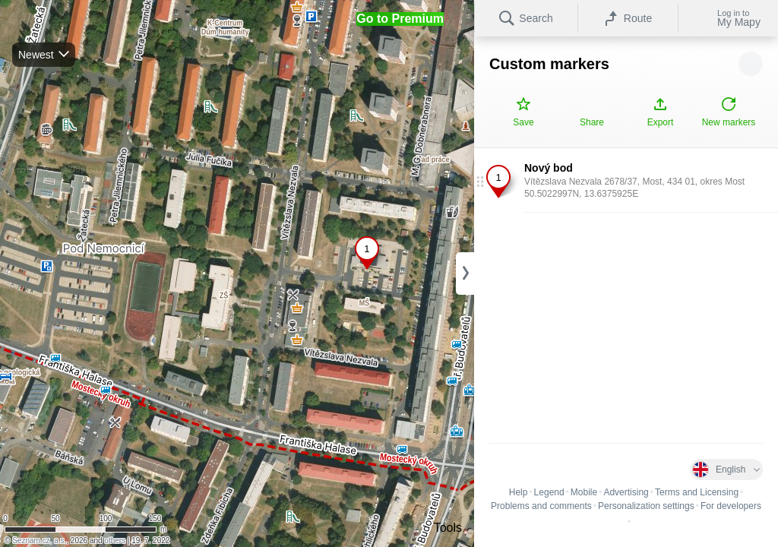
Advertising (625, 492)
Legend (549, 492)
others (114, 540)
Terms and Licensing (696, 492)
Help (518, 492)
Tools (448, 527)
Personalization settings (646, 506)
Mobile (584, 492)
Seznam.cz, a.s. (39, 540)
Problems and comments (541, 506)
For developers (731, 506)
